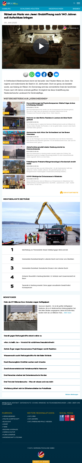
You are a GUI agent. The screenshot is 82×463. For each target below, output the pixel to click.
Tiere (4, 427)
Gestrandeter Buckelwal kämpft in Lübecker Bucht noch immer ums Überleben (48, 259)
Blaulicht (6, 421)
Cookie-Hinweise (39, 403)
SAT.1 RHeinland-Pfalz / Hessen (39, 421)
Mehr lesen (67, 313)
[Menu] (78, 3)
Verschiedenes (8, 416)
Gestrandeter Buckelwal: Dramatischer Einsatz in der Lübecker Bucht (45, 268)
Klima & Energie (8, 434)
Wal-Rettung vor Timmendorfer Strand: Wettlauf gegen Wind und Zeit (45, 250)
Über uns (76, 403)
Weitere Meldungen (71, 394)
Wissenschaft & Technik (12, 437)
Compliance (7, 404)
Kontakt (15, 403)
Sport (5, 424)
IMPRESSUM (6, 403)
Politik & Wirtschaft (10, 419)
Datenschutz (25, 403)
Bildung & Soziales (10, 429)
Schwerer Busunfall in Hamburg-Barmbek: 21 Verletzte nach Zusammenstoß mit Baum (48, 277)
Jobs (69, 403)
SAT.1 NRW (31, 416)
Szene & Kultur (8, 432)
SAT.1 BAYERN (32, 419)
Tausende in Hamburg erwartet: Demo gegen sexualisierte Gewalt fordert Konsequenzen (46, 286)
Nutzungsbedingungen (56, 403)
